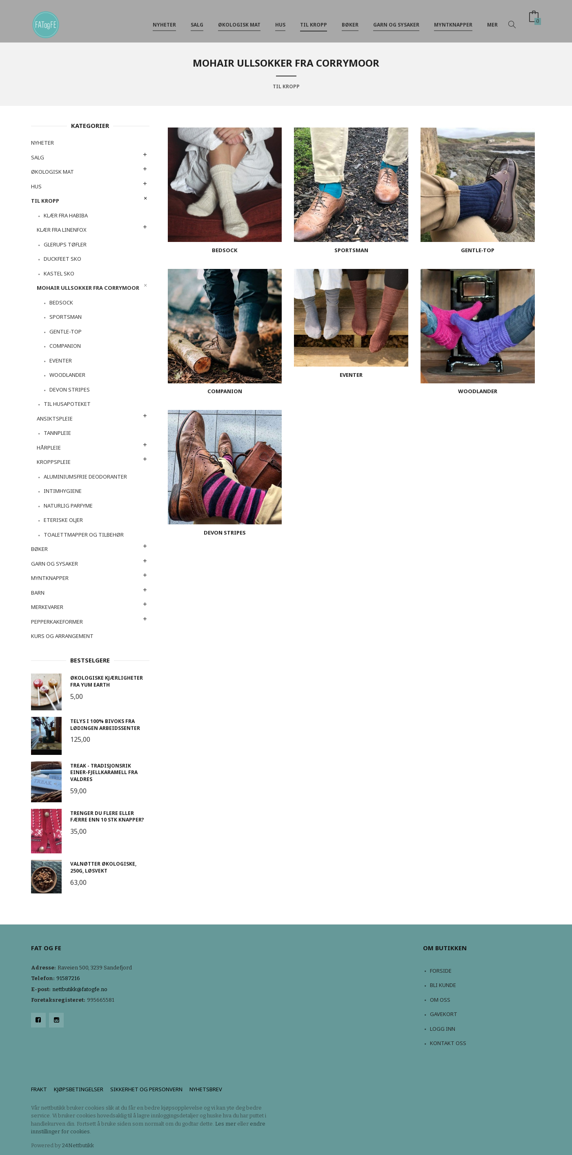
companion (65, 345)
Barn (38, 592)
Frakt (39, 1089)
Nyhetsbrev (205, 1089)
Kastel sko (59, 273)
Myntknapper (453, 19)
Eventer (60, 360)
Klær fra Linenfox (62, 229)
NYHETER (164, 19)
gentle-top (65, 331)
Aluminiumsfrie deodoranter (85, 476)
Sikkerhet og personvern (146, 1089)
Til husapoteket (67, 403)
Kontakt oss (448, 1043)
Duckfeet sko (62, 258)
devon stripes (69, 389)
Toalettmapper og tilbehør (84, 534)
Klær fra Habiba (66, 215)
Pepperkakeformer (57, 621)
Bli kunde (443, 985)
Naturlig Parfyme (68, 505)
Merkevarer (47, 607)
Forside (441, 970)
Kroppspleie (54, 462)
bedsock (61, 302)
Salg (197, 19)
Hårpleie (49, 447)
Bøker (350, 19)
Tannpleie (57, 432)
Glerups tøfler (65, 244)
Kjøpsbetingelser (78, 1089)
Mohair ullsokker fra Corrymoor (88, 287)
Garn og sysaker (396, 19)
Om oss (440, 999)
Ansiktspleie (55, 418)
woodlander (67, 374)
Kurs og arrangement (62, 636)
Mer (492, 19)
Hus (280, 19)
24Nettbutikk (78, 1145)
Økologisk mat (239, 19)
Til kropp (313, 19)
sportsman (65, 316)
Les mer (225, 1124)
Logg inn (442, 1028)
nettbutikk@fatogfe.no (79, 989)
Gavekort (443, 1014)
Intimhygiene (63, 491)
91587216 (68, 978)
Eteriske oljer (63, 520)
